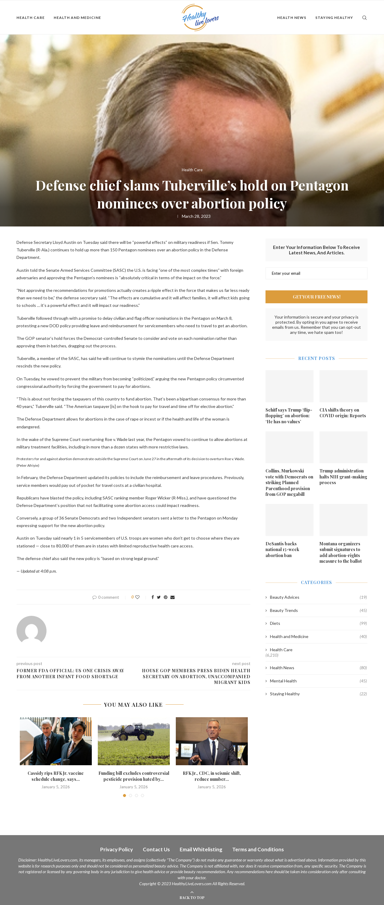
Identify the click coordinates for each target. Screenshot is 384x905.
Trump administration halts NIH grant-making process (343, 476)
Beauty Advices (318, 597)
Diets (318, 623)
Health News (291, 17)
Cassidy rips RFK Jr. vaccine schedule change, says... (56, 776)
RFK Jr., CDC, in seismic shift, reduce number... (212, 776)
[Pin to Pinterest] (165, 597)
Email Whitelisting (201, 849)
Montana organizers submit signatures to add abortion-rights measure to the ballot (341, 552)
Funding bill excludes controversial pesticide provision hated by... (133, 776)
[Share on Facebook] (153, 597)
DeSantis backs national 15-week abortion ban (282, 549)
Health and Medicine (77, 17)
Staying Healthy (334, 17)
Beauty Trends (318, 610)
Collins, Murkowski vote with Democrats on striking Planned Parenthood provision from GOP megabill (289, 482)
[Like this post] (141, 597)
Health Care (30, 17)
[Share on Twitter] (159, 597)
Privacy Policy (116, 849)
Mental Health (318, 681)
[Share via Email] (172, 597)
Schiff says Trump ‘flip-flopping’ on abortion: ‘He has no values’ (289, 415)
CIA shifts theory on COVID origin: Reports (343, 413)
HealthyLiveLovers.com (57, 859)
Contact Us (156, 849)
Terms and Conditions (258, 849)
